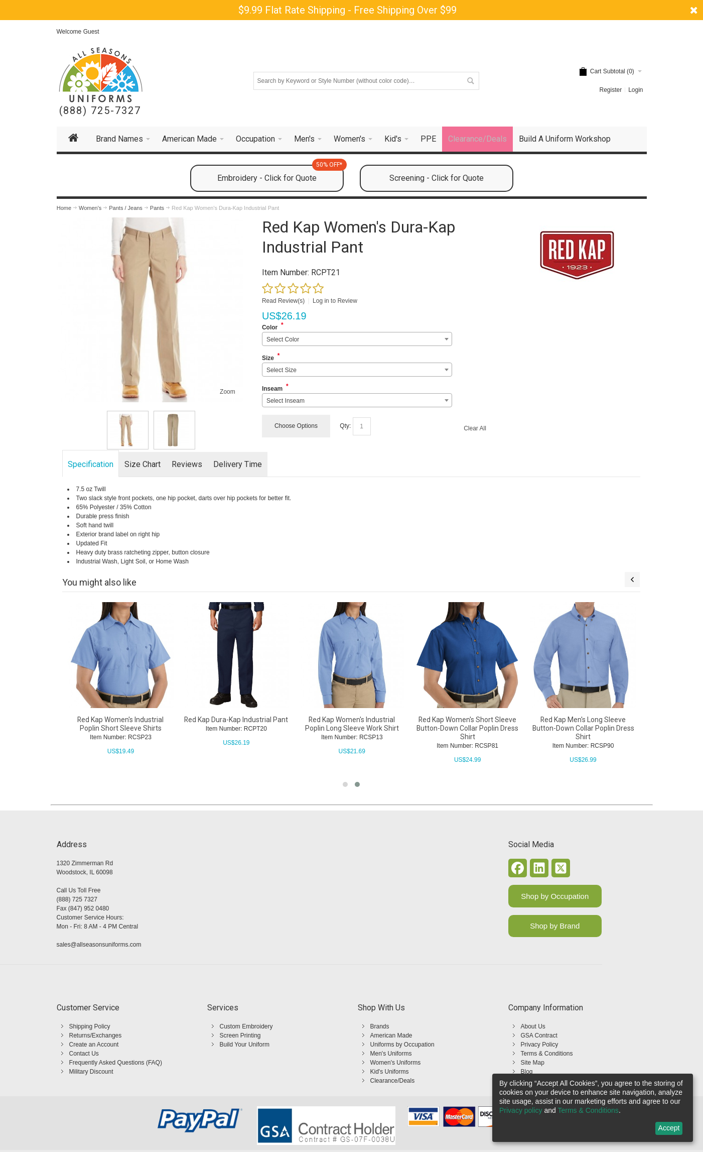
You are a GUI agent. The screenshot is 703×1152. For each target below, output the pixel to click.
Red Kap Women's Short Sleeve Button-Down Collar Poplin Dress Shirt (470, 728)
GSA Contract (539, 1035)
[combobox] (357, 339)
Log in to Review (335, 300)
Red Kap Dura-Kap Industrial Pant (239, 720)
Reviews (187, 464)
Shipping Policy (89, 1026)
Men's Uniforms (391, 1053)
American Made (391, 1035)
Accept (669, 1128)
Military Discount (91, 1071)
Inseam (272, 388)
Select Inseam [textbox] (285, 400)
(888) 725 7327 (77, 899)
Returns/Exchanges (95, 1035)
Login (635, 89)
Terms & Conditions (547, 1053)
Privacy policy (520, 1110)
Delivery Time (237, 464)
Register (610, 89)
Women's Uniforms (395, 1062)
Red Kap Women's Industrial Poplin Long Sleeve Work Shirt (354, 724)
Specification (90, 464)
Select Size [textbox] (281, 370)
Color (269, 327)
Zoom (227, 391)
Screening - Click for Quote (436, 178)
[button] (345, 784)
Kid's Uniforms (389, 1071)
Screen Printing (240, 1035)
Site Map (532, 1062)
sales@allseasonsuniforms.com (99, 944)
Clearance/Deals (392, 1080)
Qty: (345, 425)
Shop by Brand (555, 925)
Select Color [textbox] (282, 339)
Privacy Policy (539, 1044)
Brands (379, 1026)
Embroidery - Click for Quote (280, 174)
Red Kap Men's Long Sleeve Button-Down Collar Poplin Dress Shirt (585, 728)
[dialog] (592, 1108)
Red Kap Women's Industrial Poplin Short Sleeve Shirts (123, 724)
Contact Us (84, 1053)
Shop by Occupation (555, 896)
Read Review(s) (283, 300)
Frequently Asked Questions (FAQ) (115, 1062)
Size (268, 358)
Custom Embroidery (246, 1026)
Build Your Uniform (244, 1044)
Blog (527, 1071)
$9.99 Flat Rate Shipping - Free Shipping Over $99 (347, 10)
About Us (533, 1026)
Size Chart (142, 464)
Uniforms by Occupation (402, 1044)
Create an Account (94, 1044)
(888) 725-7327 (100, 111)
